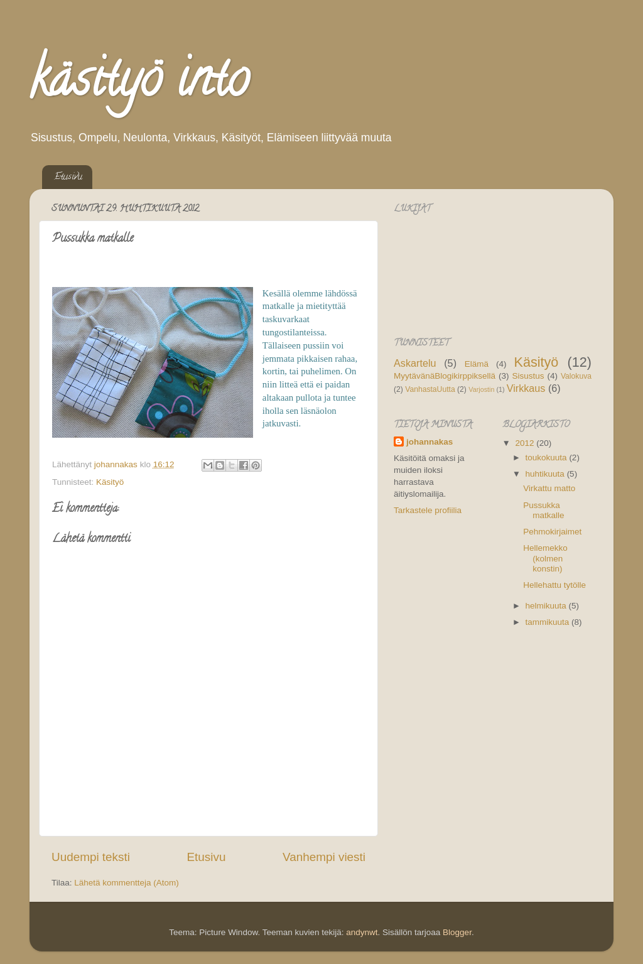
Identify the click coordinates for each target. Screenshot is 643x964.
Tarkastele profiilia (428, 510)
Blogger (457, 932)
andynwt (361, 932)
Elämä (477, 364)
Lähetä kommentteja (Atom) (126, 882)
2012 (525, 443)
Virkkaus (526, 388)
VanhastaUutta (430, 389)
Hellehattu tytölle (554, 585)
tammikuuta (549, 622)
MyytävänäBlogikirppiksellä (444, 376)
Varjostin (481, 389)
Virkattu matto (549, 488)
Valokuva (576, 376)
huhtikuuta (546, 474)
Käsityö (110, 482)
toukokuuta (548, 457)
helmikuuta (547, 605)
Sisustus (528, 376)
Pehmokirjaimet (552, 531)
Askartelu (415, 363)
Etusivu (68, 177)
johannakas (429, 442)
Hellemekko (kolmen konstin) (545, 558)
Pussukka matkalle (543, 510)
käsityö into (139, 84)
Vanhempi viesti (324, 857)
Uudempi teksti (90, 857)
